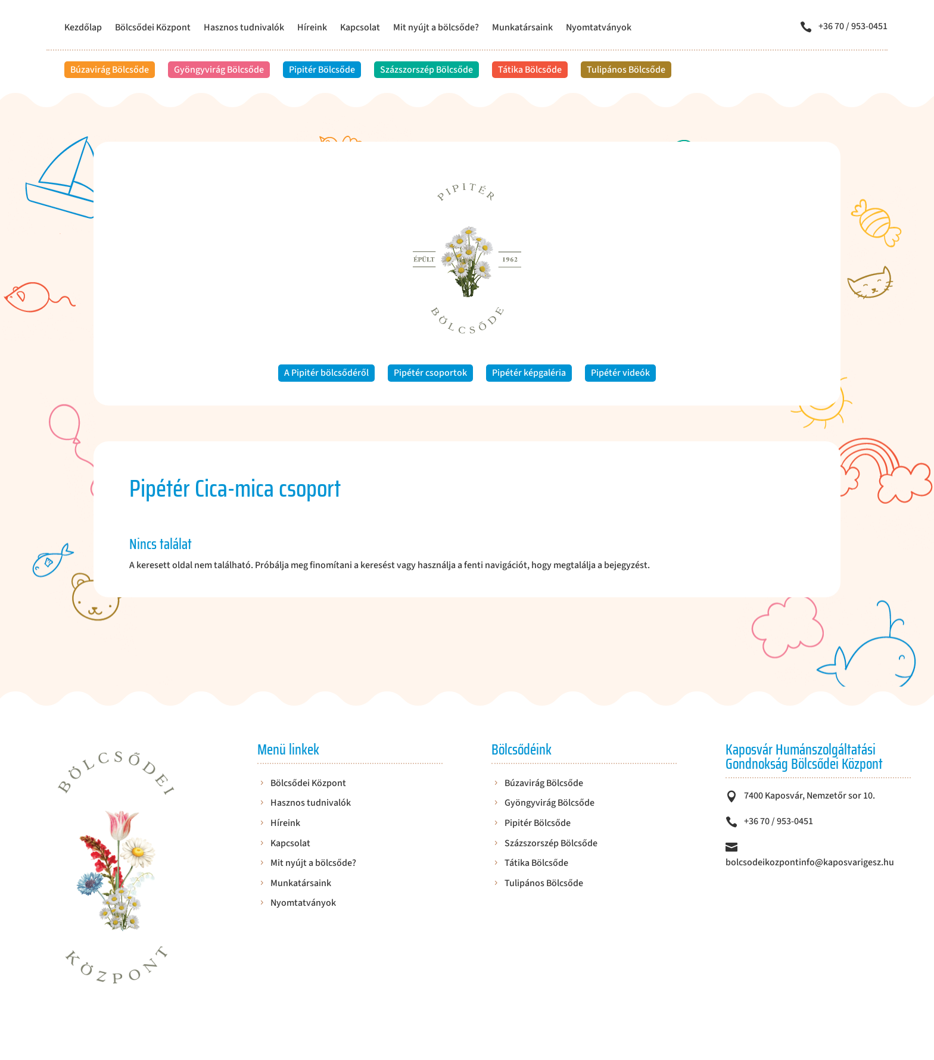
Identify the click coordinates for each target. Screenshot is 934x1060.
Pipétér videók (620, 372)
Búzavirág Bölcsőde (109, 69)
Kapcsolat (360, 28)
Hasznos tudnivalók (244, 28)
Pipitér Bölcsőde (322, 69)
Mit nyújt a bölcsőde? (436, 28)
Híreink (312, 28)
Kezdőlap (83, 28)
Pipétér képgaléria (529, 372)
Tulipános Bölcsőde (626, 69)
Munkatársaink (522, 28)
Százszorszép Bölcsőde (426, 69)
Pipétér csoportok (430, 372)
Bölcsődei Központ (153, 28)
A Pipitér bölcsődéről (326, 372)
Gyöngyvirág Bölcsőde (219, 69)
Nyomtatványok (598, 28)
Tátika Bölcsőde (530, 69)
